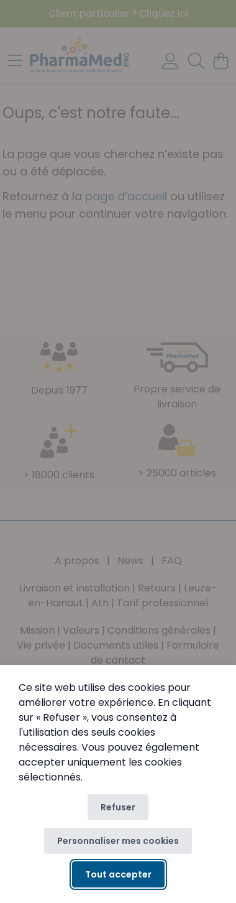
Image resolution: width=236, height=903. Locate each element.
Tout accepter (118, 874)
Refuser (118, 807)
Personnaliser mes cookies (118, 841)
